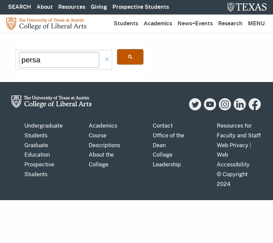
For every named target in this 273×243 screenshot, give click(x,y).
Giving (99, 7)
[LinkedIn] (239, 108)
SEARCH (19, 7)
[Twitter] (195, 108)
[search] (59, 60)
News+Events (195, 23)
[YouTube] (210, 108)
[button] (107, 60)
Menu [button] (256, 23)
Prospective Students (140, 7)
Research (230, 23)
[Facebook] (254, 108)
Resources (71, 7)
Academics (158, 23)
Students (126, 23)
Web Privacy (232, 145)
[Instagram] (224, 108)
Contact (163, 126)
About (45, 7)
